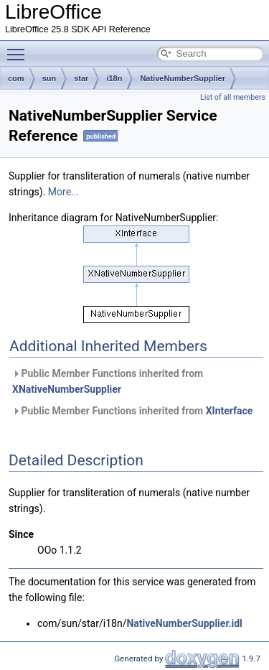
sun (49, 78)
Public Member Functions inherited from (107, 381)
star (81, 78)
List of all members (232, 97)
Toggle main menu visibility (19, 48)
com (16, 78)
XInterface (229, 411)
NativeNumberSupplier (182, 78)
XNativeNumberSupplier (66, 389)
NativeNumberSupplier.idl (184, 623)
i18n (114, 78)
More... (63, 191)
